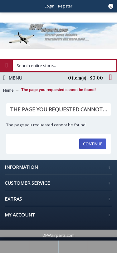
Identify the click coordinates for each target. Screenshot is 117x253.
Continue (92, 144)
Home (8, 90)
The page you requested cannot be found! (58, 90)
